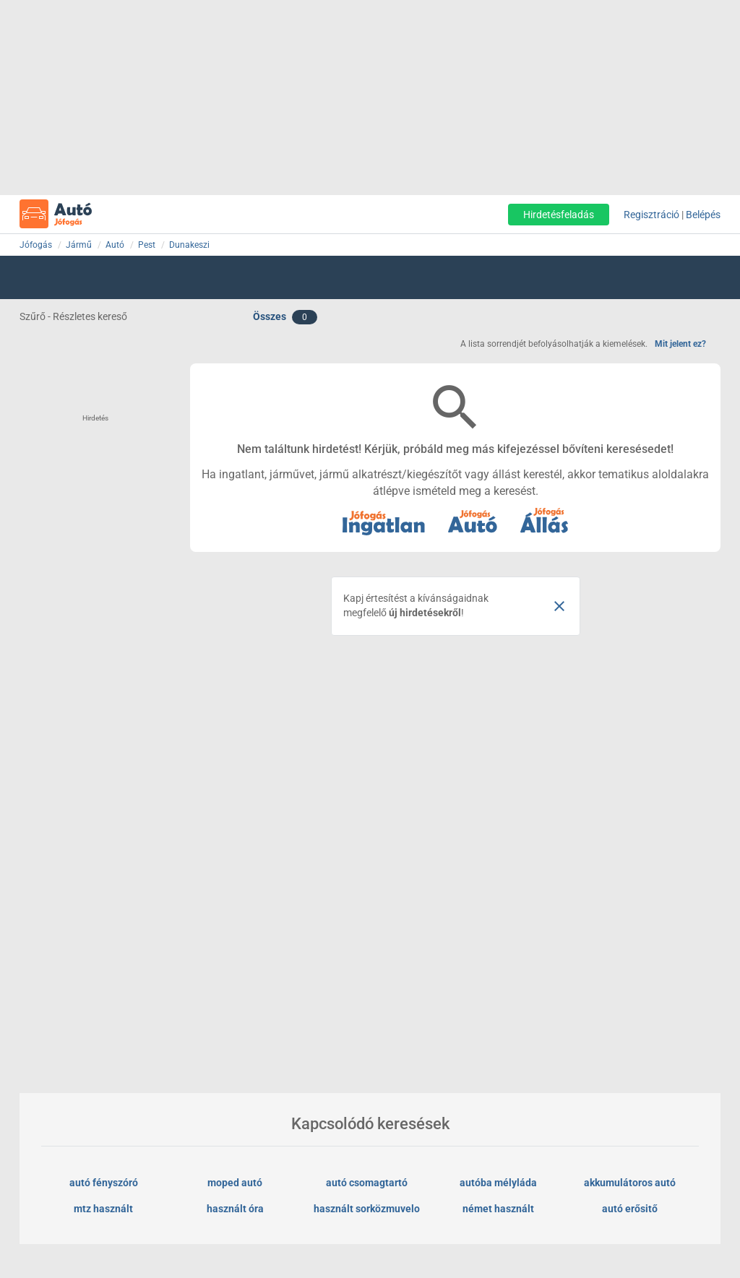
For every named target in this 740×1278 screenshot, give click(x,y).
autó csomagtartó (367, 1182)
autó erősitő (630, 1208)
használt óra (235, 1208)
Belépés (703, 214)
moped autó (234, 1182)
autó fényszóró (103, 1182)
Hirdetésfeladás (558, 214)
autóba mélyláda (498, 1182)
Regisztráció (651, 214)
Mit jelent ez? (680, 344)
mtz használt (103, 1208)
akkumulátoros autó (630, 1182)
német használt (498, 1208)
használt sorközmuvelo (367, 1208)
